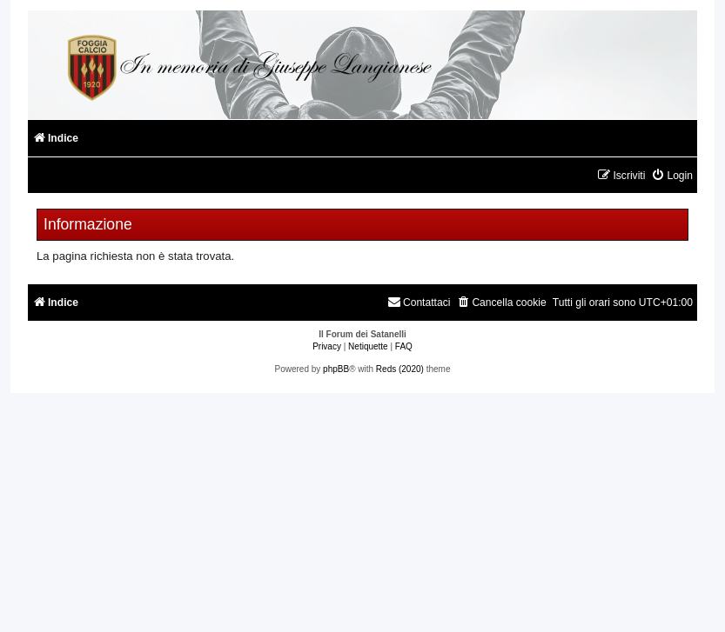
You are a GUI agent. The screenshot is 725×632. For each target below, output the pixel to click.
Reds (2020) (400, 369)
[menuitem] (672, 176)
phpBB (336, 369)
